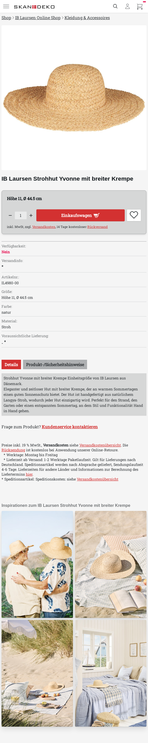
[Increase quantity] (31, 215)
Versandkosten (43, 227)
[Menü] (6, 6)
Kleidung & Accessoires (87, 17)
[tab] (11, 364)
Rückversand (97, 227)
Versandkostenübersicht (100, 445)
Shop (6, 17)
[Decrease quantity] (10, 215)
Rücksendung (13, 449)
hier (29, 474)
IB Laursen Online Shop (37, 17)
